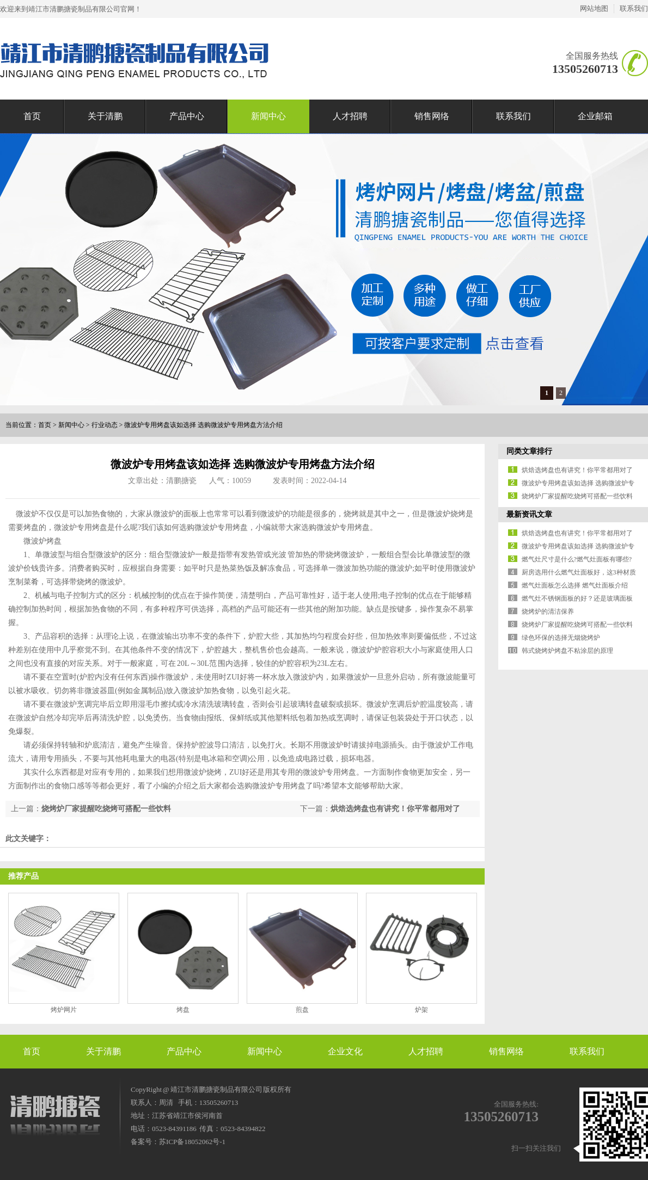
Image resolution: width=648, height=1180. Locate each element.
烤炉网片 (64, 1010)
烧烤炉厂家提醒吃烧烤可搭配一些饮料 (106, 809)
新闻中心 (268, 116)
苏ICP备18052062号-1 (192, 1142)
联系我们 (634, 8)
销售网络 (431, 116)
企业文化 (345, 1051)
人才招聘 (350, 116)
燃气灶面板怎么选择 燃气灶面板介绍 (575, 585)
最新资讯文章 (529, 514)
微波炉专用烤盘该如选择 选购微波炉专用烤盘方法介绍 (203, 425)
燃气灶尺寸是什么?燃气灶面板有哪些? (577, 559)
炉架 (421, 1010)
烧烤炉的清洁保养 (548, 611)
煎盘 (302, 1010)
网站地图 (594, 8)
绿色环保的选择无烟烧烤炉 (561, 637)
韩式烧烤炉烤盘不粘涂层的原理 (567, 650)
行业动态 (104, 425)
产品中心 (186, 116)
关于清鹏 (105, 116)
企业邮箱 (595, 116)
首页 (32, 116)
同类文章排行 (529, 451)
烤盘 (182, 1010)
